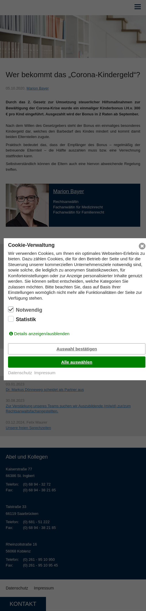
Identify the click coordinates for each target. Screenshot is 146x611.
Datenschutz (20, 372)
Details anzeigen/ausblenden (42, 333)
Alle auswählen (76, 362)
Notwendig (29, 310)
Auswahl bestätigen (77, 348)
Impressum (44, 372)
